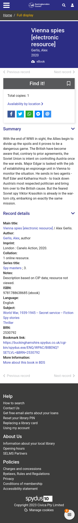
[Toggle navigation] (6, 5)
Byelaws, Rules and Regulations (26, 474)
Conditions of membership (22, 484)
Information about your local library (29, 444)
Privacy (8, 479)
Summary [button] (12, 128)
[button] (69, 83)
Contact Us (11, 408)
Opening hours (14, 448)
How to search (14, 403)
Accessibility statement (20, 489)
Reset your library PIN (19, 418)
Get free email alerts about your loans (30, 413)
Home (7, 15)
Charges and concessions (22, 469)
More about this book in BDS (24, 362)
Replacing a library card (20, 423)
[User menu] (72, 5)
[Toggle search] (64, 5)
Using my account (16, 428)
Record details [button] (16, 213)
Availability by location (25, 104)
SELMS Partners (15, 453)
